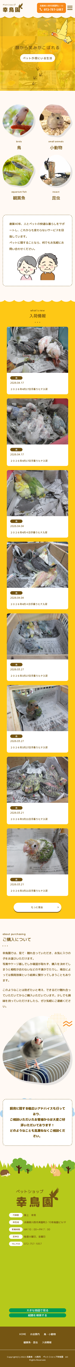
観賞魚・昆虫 (31, 1342)
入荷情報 (46, 1342)
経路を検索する (37, 1315)
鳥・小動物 (50, 1334)
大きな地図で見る (37, 1310)
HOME (22, 1334)
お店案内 (35, 1334)
